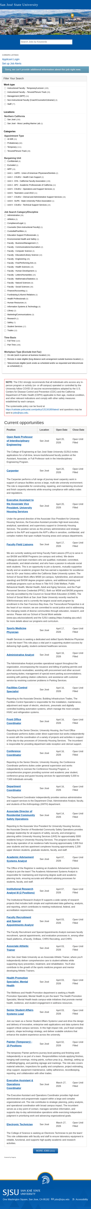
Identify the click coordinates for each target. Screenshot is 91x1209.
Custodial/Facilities (17, 231)
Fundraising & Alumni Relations (22, 295)
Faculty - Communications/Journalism (25, 247)
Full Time (13, 341)
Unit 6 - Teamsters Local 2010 (22, 193)
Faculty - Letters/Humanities (21, 275)
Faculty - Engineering (18, 259)
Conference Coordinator (14, 753)
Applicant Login (11, 59)
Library (11, 310)
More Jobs (45, 1151)
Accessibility (82, 1199)
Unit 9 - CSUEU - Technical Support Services (28, 205)
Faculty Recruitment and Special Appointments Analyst (20, 921)
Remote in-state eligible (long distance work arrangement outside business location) (45, 359)
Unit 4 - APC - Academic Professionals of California (31, 185)
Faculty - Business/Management (22, 243)
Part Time (13, 345)
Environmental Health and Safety (23, 239)
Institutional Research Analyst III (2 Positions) (21, 891)
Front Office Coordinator (14, 721)
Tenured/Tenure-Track (18, 151)
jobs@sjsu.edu (20, 413)
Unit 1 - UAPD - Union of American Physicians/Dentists (32, 173)
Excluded (12, 165)
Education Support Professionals (23, 235)
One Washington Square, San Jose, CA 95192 (26, 1199)
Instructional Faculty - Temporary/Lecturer (27, 88)
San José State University (19, 5)
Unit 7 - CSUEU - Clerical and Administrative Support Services (36, 197)
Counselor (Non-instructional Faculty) (25, 227)
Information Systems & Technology (24, 306)
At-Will (12, 139)
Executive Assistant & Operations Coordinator (20, 1084)
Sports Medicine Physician (16, 630)
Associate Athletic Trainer (18, 948)
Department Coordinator (14, 788)
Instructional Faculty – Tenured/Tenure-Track (28, 92)
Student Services (16, 326)
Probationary (14, 143)
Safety (11, 322)
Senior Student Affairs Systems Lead (20, 1012)
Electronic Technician (20, 1124)
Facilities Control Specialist (17, 689)
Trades (12, 330)
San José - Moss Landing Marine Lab (25, 123)
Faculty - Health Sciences (20, 267)
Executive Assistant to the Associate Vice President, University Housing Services (20, 506)
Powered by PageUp (10, 1157)
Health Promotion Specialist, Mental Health (17, 981)
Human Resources (16, 302)
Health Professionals (17, 298)
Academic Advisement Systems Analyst (20, 859)
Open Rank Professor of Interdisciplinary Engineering (20, 441)
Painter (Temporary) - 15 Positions (19, 1043)
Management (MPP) (18, 96)
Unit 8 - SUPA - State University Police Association (30, 201)
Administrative (15, 215)
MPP (11, 169)
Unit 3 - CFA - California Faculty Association (28, 181)
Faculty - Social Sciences (20, 287)
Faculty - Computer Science (20, 251)
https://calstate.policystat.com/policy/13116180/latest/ (32, 409)
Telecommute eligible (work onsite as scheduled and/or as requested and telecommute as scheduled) (45, 364)
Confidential (13, 161)
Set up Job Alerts (11, 63)
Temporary (14, 147)
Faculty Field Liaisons (20, 544)
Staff (11, 104)
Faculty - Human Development (22, 271)
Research (13, 318)
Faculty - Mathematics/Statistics (22, 279)
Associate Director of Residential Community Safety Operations (21, 815)
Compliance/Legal (16, 223)
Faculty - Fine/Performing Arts (21, 263)
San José (13, 119)
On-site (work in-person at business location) (28, 355)
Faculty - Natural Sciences (20, 283)
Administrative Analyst (20, 654)
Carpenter (13, 470)
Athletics (12, 219)
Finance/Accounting (17, 291)
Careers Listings (10, 55)
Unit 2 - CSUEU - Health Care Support (25, 177)
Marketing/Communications (20, 314)
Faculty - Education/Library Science (24, 255)
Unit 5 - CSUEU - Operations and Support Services (31, 189)
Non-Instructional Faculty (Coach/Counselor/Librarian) (32, 100)
